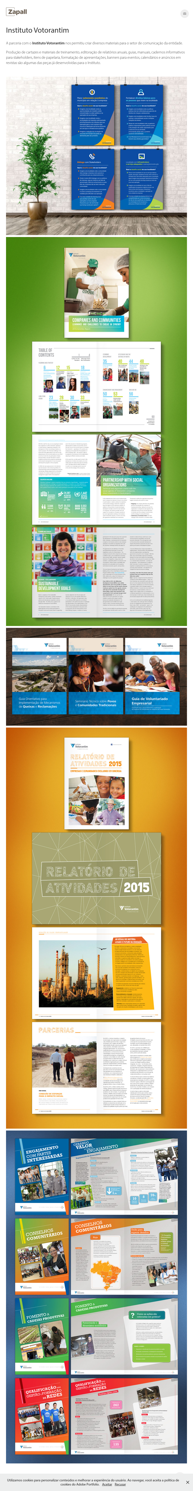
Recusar (120, 1484)
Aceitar (107, 1484)
